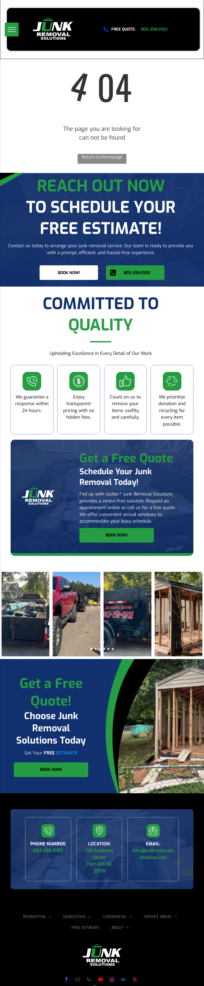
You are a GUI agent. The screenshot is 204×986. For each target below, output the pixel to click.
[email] (77, 980)
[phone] (89, 980)
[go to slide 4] (104, 649)
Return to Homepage (102, 157)
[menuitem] (39, 916)
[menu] (12, 29)
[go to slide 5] (108, 649)
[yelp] (134, 980)
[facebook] (66, 980)
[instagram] (111, 980)
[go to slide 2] (96, 649)
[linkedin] (123, 980)
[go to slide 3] (100, 649)
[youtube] (100, 980)
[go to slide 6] (113, 649)
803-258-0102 (48, 850)
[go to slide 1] (91, 649)
